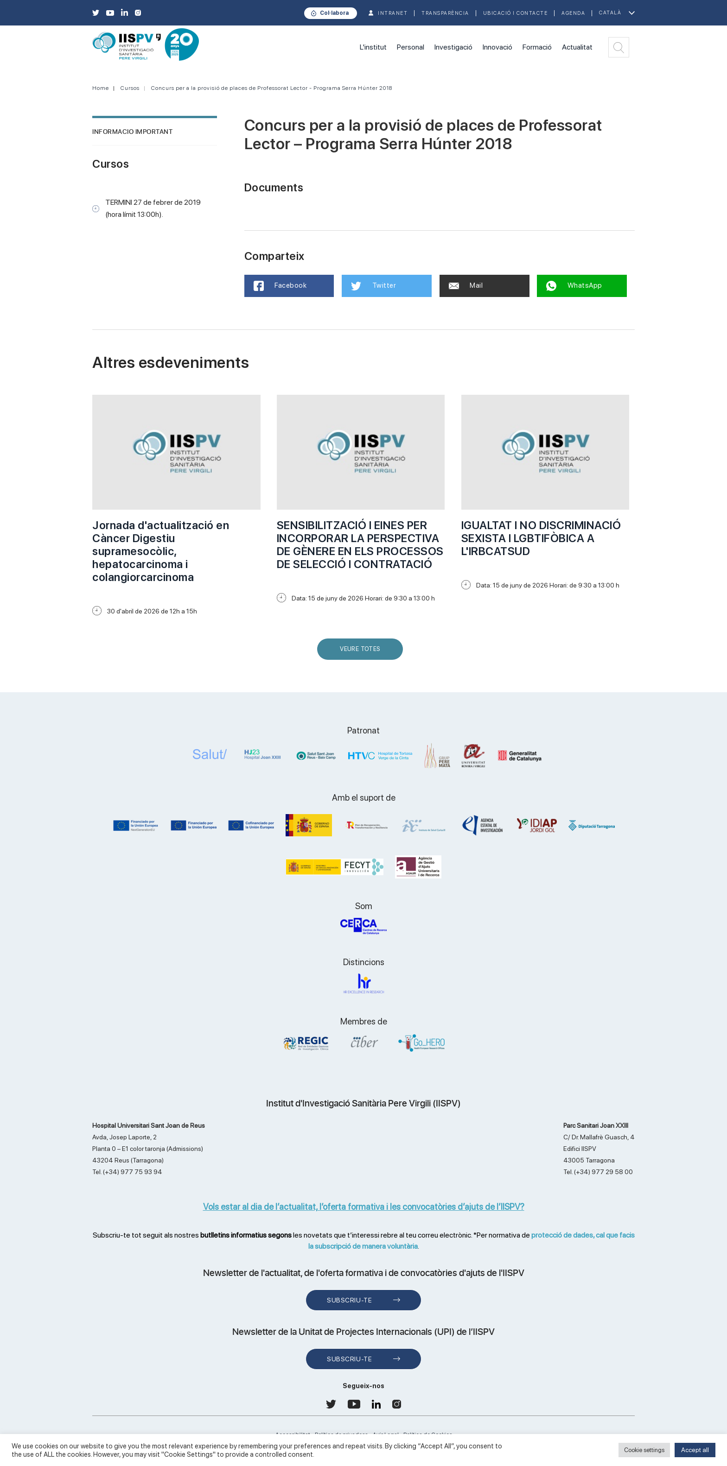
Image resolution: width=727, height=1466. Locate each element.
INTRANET (393, 13)
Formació (537, 47)
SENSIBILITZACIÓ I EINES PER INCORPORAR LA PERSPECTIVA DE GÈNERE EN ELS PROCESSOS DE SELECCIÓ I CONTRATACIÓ (360, 544)
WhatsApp (574, 286)
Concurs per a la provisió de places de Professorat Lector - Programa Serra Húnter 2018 (271, 88)
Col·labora (334, 13)
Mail (466, 285)
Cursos (130, 88)
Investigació (453, 47)
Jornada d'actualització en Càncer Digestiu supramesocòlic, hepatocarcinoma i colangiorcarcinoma (160, 551)
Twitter (373, 286)
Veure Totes (362, 652)
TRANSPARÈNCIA (445, 13)
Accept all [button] (695, 1449)
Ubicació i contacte (515, 13)
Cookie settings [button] (644, 1450)
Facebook (280, 286)
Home (100, 88)
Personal (410, 47)
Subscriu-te (349, 1300)
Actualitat (577, 47)
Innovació (497, 47)
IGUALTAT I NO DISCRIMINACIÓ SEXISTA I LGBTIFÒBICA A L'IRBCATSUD (541, 538)
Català (610, 13)
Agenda (573, 13)
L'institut (373, 47)
